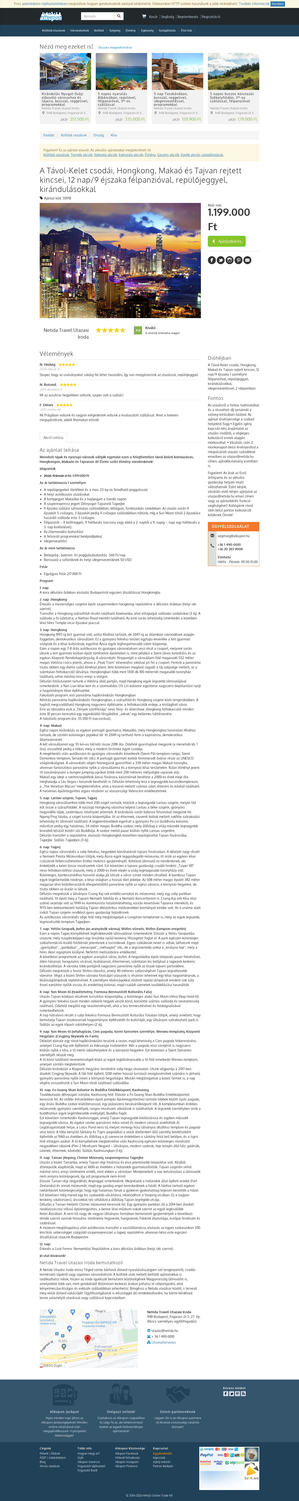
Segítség (167, 17)
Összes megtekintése (115, 47)
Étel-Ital (186, 30)
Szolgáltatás (167, 30)
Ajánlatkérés (227, 241)
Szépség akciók (105, 155)
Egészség (147, 30)
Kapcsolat (159, 1457)
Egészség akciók (131, 155)
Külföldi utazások (53, 30)
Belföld (99, 30)
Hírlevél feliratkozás (127, 1457)
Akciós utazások (50, 1466)
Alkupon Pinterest (126, 1466)
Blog (43, 1462)
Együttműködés (162, 1453)
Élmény (131, 30)
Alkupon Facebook (126, 1453)
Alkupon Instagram (127, 1462)
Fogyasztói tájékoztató (91, 1466)
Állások (55, 1453)
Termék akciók (82, 155)
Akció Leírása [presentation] (53, 438)
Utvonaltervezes (164, 1342)
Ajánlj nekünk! (162, 1462)
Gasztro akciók (168, 155)
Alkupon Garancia (89, 1462)
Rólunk (44, 1453)
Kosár (150, 17)
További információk (254, 4)
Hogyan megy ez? (89, 1453)
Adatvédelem (57, 1457)
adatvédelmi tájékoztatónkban (44, 4)
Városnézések (79, 30)
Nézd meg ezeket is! (67, 46)
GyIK (80, 1457)
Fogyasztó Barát (87, 1470)
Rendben (278, 4)
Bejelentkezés (188, 17)
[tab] (53, 438)
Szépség (114, 30)
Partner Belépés (163, 1466)
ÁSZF (43, 1457)
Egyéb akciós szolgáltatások (202, 155)
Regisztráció (211, 17)
